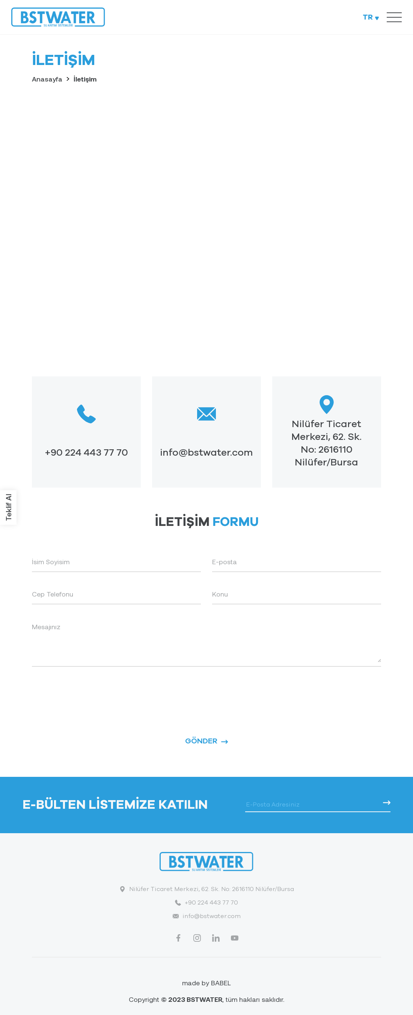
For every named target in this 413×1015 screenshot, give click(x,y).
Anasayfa (47, 79)
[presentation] (89, 692)
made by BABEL (206, 983)
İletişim (85, 79)
